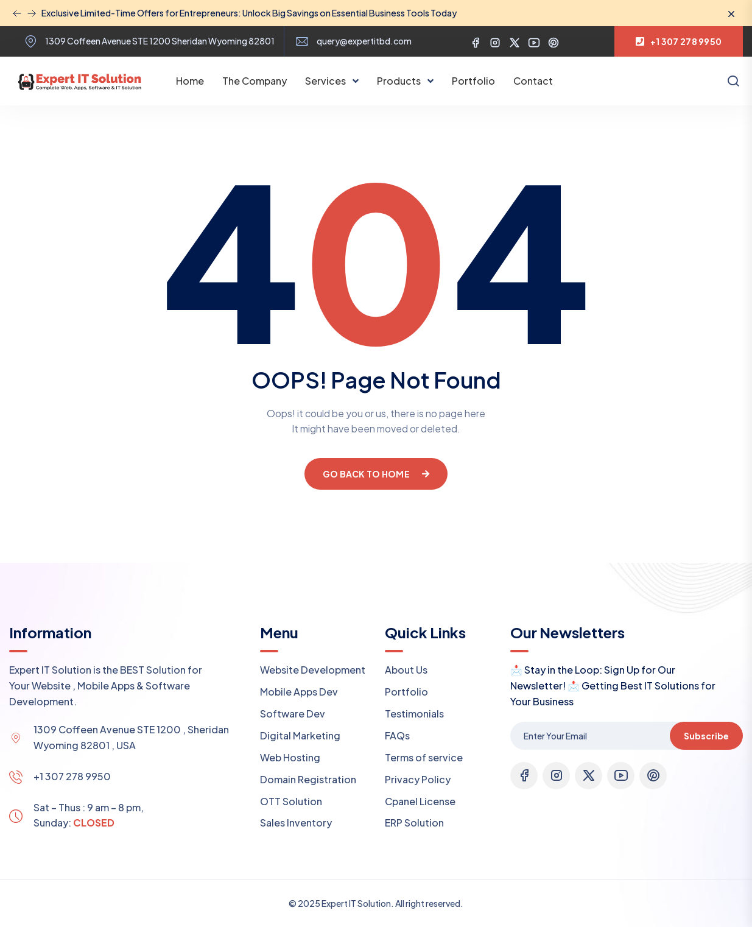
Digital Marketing (300, 735)
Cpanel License (420, 801)
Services (326, 80)
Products (400, 80)
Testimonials (414, 713)
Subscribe (706, 735)
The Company (254, 80)
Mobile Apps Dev (299, 691)
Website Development (312, 669)
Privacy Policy (418, 779)
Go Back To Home (376, 473)
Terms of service (424, 757)
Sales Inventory (296, 822)
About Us (406, 669)
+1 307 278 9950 (72, 776)
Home (190, 80)
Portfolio (473, 80)
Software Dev (292, 713)
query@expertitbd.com (364, 41)
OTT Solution (291, 801)
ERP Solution (414, 822)
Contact (533, 80)
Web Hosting (290, 757)
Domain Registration (308, 779)
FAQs (397, 735)
